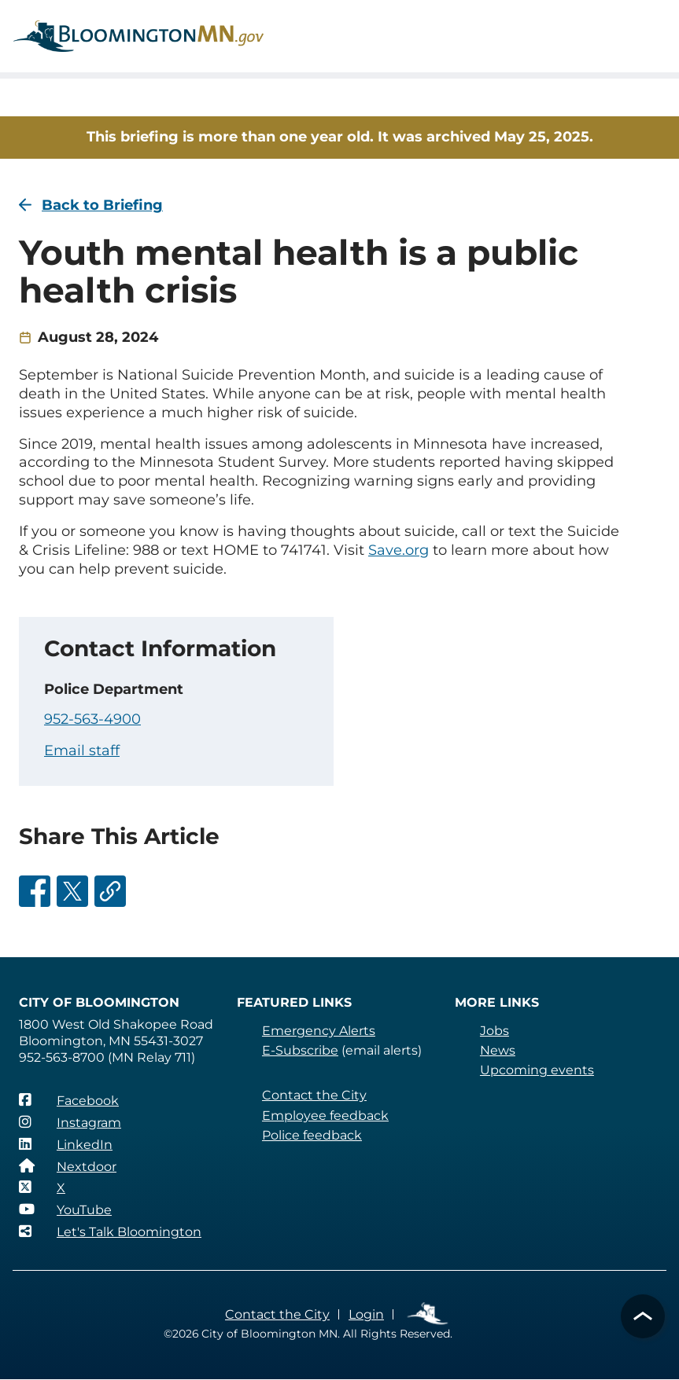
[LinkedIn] (65, 1144)
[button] (643, 1316)
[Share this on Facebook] (34, 891)
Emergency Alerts (318, 1030)
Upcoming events (536, 1070)
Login (364, 1314)
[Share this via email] (110, 891)
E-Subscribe (300, 1050)
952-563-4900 (92, 719)
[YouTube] (65, 1209)
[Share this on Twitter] (72, 891)
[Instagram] (70, 1122)
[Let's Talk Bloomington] (110, 1231)
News (497, 1050)
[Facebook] (68, 1100)
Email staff (81, 750)
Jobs (494, 1030)
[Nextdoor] (67, 1166)
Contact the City (312, 1095)
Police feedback (312, 1135)
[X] (42, 1187)
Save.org (392, 550)
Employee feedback (324, 1115)
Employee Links (426, 1314)
